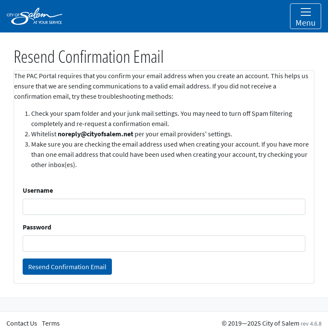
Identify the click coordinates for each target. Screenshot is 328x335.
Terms (51, 323)
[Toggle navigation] (305, 16)
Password (37, 227)
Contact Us (21, 323)
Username (38, 190)
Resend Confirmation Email (67, 266)
